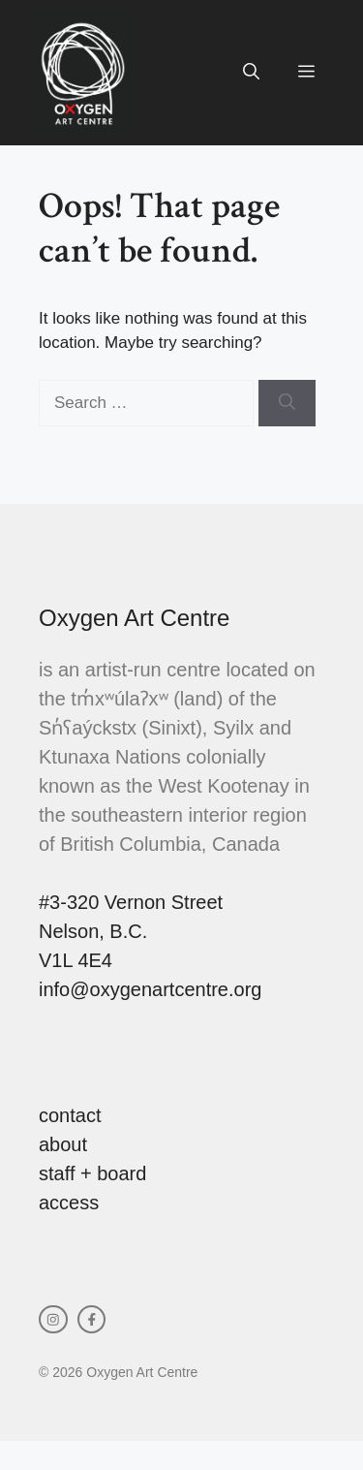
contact (70, 1115)
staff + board (92, 1173)
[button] (251, 73)
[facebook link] (91, 1319)
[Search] (287, 403)
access (69, 1202)
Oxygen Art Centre (134, 618)
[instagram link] (53, 1319)
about (63, 1144)
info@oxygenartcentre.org (150, 989)
